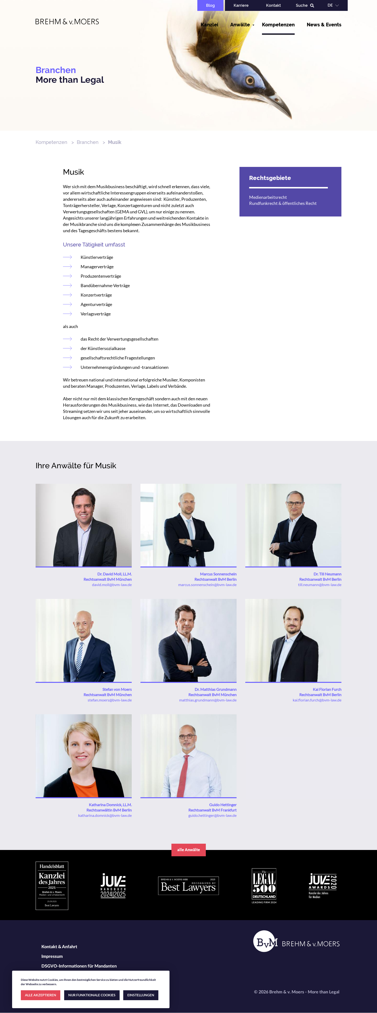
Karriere (241, 5)
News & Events (324, 25)
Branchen (88, 142)
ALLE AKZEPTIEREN (40, 995)
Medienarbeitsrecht (268, 197)
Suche (302, 5)
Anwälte (240, 25)
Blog (210, 5)
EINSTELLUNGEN (140, 995)
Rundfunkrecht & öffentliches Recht (283, 203)
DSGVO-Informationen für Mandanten (79, 966)
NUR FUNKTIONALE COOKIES (91, 995)
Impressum (52, 956)
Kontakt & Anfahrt (59, 947)
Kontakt (273, 5)
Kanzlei (209, 25)
